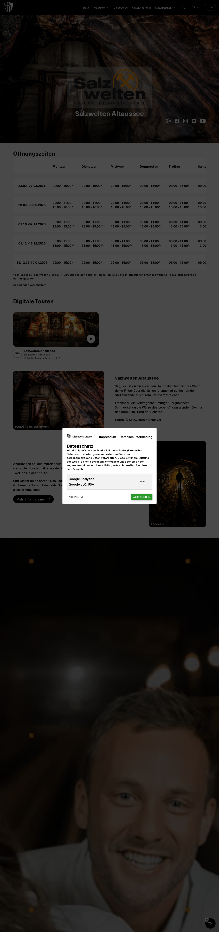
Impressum (107, 437)
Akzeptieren (141, 497)
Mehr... (145, 481)
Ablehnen (76, 497)
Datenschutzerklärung (135, 437)
